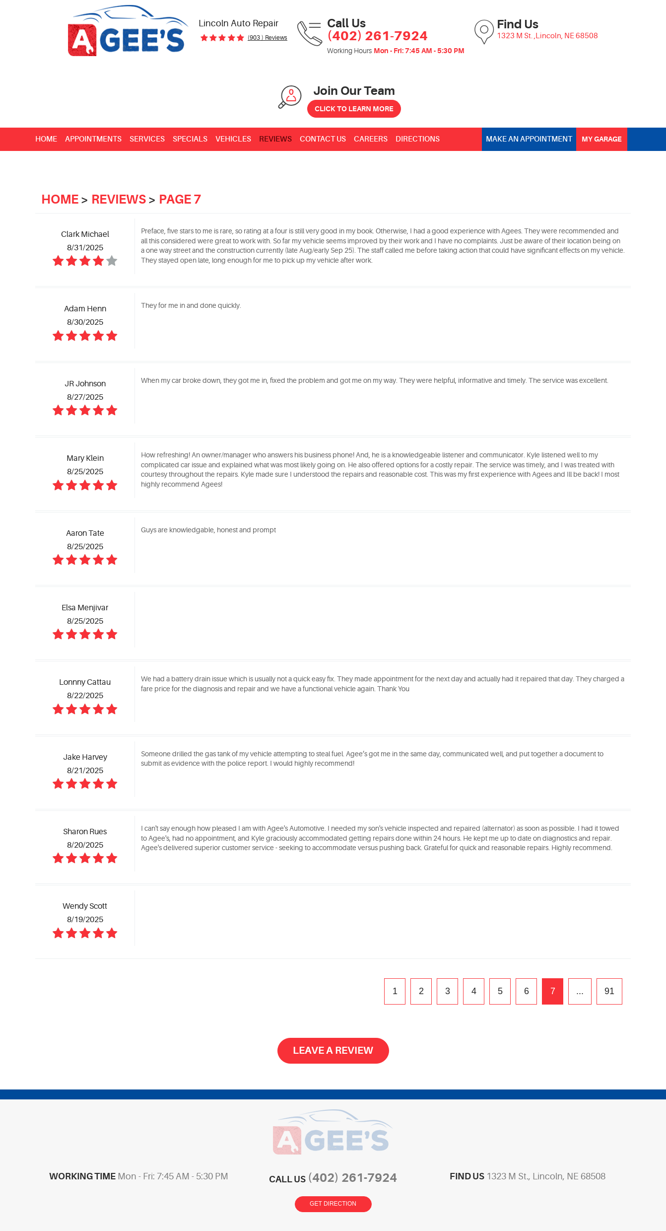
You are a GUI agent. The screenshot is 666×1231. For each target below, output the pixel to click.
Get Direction (333, 1203)
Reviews (275, 139)
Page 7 (180, 199)
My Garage (602, 139)
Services (147, 139)
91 (609, 991)
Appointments (93, 139)
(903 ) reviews (267, 37)
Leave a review (333, 1050)
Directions (418, 139)
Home (46, 139)
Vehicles (233, 139)
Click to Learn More (354, 109)
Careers (371, 139)
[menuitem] (46, 139)
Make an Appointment (529, 139)
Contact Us (323, 139)
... (580, 991)
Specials (190, 139)
